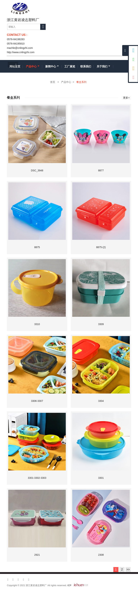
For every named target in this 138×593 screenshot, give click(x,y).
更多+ (126, 97)
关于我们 (103, 66)
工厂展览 (69, 66)
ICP (69, 585)
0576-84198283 (15, 39)
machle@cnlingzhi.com (20, 47)
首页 (52, 82)
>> (128, 569)
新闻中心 (52, 66)
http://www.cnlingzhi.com (20, 52)
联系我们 (85, 66)
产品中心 (32, 66)
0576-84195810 (15, 43)
